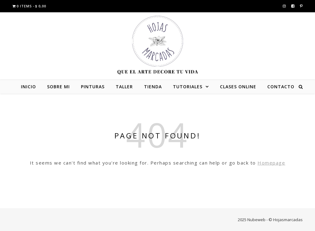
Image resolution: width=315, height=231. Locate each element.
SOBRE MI (58, 87)
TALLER (124, 87)
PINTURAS (93, 87)
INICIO (28, 87)
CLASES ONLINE (238, 87)
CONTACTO (280, 87)
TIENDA (153, 87)
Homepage (271, 163)
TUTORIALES (187, 87)
